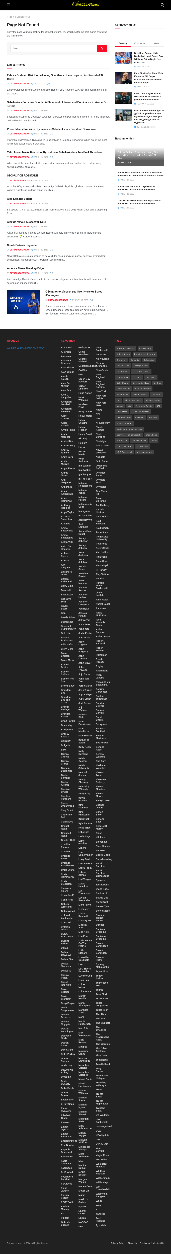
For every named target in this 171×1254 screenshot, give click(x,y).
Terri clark (101, 994)
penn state (102, 532)
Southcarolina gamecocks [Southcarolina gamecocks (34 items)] (129, 435)
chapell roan (65, 827)
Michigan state (83, 1120)
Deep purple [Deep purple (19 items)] (123, 377)
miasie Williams (83, 1092)
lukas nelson (82, 985)
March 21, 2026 (39, 250)
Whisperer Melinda (101, 1165)
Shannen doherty (101, 780)
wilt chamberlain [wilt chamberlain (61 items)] (144, 452)
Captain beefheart (66, 769)
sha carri (101, 761)
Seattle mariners (101, 737)
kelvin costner (82, 759)
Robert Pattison (100, 630)
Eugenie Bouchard (66, 1151)
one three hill (101, 492)
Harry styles (85, 411)
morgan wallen (82, 1180)
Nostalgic (101, 441)
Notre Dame (102, 445)
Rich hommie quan (100, 622)
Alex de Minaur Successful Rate (26, 222)
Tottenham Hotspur (102, 1077)
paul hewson (100, 522)
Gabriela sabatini (65, 1223)
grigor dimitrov (83, 387)
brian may (66, 725)
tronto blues (99, 1095)
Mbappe (82, 1046)
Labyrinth (83, 832)
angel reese (68, 468)
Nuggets (100, 457)
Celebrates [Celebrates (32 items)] (148, 360)
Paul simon (102, 528)
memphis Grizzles (83, 1066)
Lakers (82, 847)
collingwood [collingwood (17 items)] (122, 371)
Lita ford (83, 936)
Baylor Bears (64, 607)
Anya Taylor (67, 512)
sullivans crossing (101, 937)
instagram (84, 511)
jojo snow (84, 674)
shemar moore (100, 795)
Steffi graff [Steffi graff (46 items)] (122, 441)
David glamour (66, 997)
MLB (80, 1161)
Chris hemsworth (67, 875)
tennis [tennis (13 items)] (154, 441)
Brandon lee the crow (66, 700)
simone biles (100, 820)
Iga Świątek (84, 474)
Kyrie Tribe (84, 827)
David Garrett (65, 990)
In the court (85, 478)
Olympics (101, 486)
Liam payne (85, 904)
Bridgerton (67, 729)
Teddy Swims (99, 977)
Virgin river (102, 1155)
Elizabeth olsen (66, 1116)
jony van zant (83, 680)
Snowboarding (104, 859)
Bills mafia (66, 644)
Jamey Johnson (83, 539)
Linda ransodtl (83, 914)
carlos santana (65, 776)
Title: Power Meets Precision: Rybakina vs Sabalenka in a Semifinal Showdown (55, 152)
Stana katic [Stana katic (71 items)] (151, 435)
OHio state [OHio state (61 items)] (122, 412)
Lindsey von (85, 920)
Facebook (66, 1168)
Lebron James (82, 873)
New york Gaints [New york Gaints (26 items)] (144, 406)
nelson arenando (101, 364)
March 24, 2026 (39, 180)
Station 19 (101, 893)
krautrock (84, 819)
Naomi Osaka (82, 1212)
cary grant (67, 810)
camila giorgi (65, 762)
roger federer (100, 649)
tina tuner (102, 1055)
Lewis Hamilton (83, 885)
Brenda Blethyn (65, 708)
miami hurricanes (84, 1085)
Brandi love (67, 685)
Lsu (80, 964)
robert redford (100, 642)
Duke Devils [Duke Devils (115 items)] (122, 383)
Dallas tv (66, 970)
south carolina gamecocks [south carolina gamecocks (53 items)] (129, 429)
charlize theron (65, 845)
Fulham (65, 1217)
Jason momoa (82, 582)
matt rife (83, 1028)
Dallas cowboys (66, 953)
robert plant (103, 636)
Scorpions (101, 724)
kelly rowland (83, 752)
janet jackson (83, 553)
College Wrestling (66, 905)
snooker (100, 850)
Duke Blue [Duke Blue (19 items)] (151, 377)
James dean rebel (85, 532)
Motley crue (85, 1186)
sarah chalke (100, 718)
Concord (66, 922)
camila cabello (65, 755)
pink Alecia (102, 561)
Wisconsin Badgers (102, 1195)
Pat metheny (103, 505)
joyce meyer (85, 694)
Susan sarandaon (102, 944)
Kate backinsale (84, 723)
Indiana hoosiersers (85, 484)
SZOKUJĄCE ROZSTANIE (22, 175)
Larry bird (84, 859)
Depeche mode (66, 1037)
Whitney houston (100, 1172)
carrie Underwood (67, 804)
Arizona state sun (66, 518)
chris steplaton (66, 882)
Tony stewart (100, 1069)
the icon (101, 1018)
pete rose (101, 543)
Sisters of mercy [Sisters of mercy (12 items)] (125, 423)
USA (98, 1130)
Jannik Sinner (82, 567)
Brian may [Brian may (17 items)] (122, 360)
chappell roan (66, 834)
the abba (101, 1014)
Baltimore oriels (66, 573)
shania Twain (100, 773)
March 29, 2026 (39, 111)
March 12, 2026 (39, 273)
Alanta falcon (64, 377)
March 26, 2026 (39, 134)
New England (100, 376)
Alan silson (67, 367)
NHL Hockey (103, 422)
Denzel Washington (67, 1030)
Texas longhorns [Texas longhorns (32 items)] (125, 446)
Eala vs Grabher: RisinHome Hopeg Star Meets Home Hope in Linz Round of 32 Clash (138, 155)
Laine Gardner (83, 842)
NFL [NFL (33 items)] (158, 406)
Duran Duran (64, 1094)
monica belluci (82, 1166)
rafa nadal (102, 599)
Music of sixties (83, 1200)
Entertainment (69, 1140)
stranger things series (101, 918)
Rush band (102, 670)
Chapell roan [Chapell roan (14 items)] (123, 366)
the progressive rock (102, 1037)
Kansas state (82, 716)
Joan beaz (84, 624)
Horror (82, 447)
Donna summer (65, 1059)
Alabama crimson (66, 362)
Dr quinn (66, 1077)
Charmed (66, 851)
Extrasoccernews (85, 5)
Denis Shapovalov (67, 1009)
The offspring (101, 1028)
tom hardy (102, 1059)
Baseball (66, 590)
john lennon (82, 657)
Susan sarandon (101, 951)
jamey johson (82, 546)
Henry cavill (85, 434)
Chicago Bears (65, 857)
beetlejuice (67, 621)
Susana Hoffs (100, 958)
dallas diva (67, 959)
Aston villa (67, 542)
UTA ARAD (102, 1143)
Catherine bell (66, 816)
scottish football (100, 730)
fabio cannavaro (67, 1162)
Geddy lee (84, 347)
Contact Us (158, 1243)
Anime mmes (64, 474)
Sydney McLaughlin (102, 965)
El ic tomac (67, 1104)
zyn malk (101, 1225)
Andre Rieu (67, 441)
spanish (100, 880)
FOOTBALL (67, 1202)
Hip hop (83, 438)
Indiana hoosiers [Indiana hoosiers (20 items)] (143, 389)
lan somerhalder (85, 853)
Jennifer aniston (83, 589)
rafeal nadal (103, 604)
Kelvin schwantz (83, 766)
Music (81, 1195)
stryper (100, 924)
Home (9, 17)
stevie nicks (103, 910)
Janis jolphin (82, 560)
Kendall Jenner (82, 773)
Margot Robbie (82, 997)
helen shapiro (82, 421)
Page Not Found (22, 17)
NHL (98, 418)
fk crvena (66, 1183)
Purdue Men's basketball (102, 586)
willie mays (102, 1182)
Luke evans (85, 991)
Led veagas (84, 879)
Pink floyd (102, 565)
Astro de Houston (66, 547)
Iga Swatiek (84, 470)
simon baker (99, 813)
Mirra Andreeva (83, 1155)
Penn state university (102, 538)
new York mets (101, 404)
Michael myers (82, 1106)
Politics (100, 578)
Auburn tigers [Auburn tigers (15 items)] (123, 354)
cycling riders (65, 942)
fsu (63, 1213)
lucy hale (84, 980)
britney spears (65, 735)
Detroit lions (64, 1044)
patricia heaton (100, 511)
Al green (66, 351)
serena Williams (100, 755)
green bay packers (84, 380)
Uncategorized (104, 1126)
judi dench (84, 703)
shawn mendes (100, 788)
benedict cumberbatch (68, 627)
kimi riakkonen (84, 813)
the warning (103, 1044)
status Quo (102, 897)
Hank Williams (83, 398)
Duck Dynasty (65, 1082)
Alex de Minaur (65, 384)
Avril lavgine (65, 566)
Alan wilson (67, 372)
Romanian (101, 655)
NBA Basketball (102, 348)
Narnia (82, 1217)
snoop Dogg (103, 854)
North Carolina (100, 435)
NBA (80, 1226)
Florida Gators (65, 1196)
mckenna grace (83, 1052)
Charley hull (68, 840)
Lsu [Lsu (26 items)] (118, 400)
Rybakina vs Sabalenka (103, 683)
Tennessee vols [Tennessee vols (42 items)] (138, 441)
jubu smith (84, 698)
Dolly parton (68, 1054)
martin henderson (84, 1022)
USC (98, 1139)
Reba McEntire (101, 614)
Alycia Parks (68, 429)
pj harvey (101, 569)
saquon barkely (100, 711)
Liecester (83, 909)
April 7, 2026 (38, 84)
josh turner (85, 690)
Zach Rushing (100, 1219)
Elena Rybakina (66, 1109)
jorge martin (85, 685)
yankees (100, 1213)
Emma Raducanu (66, 1135)
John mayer (85, 663)
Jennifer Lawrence (83, 603)
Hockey (82, 443)
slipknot (100, 837)
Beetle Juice (68, 617)
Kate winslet (85, 735)
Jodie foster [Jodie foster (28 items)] (122, 394)
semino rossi (100, 748)
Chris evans (67, 870)
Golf (80, 374)
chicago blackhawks (67, 864)
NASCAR (83, 1222)
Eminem (65, 1122)
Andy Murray (65, 462)
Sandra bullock (100, 704)
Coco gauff (67, 895)
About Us (132, 1243)
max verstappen (84, 1034)
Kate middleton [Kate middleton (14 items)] (140, 394)
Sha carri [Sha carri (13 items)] (153, 417)
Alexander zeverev (66, 410)
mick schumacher (85, 1127)
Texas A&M (102, 998)
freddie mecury (65, 1207)
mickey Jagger (82, 1134)
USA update (102, 1135)
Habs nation (85, 393)
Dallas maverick (66, 965)
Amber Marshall (65, 435)
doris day (66, 1065)
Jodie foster (85, 633)
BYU (63, 749)
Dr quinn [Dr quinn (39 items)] (137, 377)
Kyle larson (85, 823)
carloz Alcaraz (65, 783)
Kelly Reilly (84, 747)
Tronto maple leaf (102, 1102)
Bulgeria (65, 745)
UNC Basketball (102, 1120)
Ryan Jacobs (100, 676)
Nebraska (101, 354)
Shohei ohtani (100, 806)
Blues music (68, 660)
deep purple (68, 1003)
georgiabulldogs (87, 366)
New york (101, 391)
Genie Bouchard (83, 353)
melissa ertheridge (84, 1059)
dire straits (67, 1049)
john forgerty (83, 650)
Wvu (98, 1205)
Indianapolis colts (85, 505)
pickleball (101, 556)
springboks (102, 884)
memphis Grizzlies (83, 1073)
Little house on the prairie (85, 943)
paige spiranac (101, 499)
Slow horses (103, 846)
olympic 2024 (100, 481)
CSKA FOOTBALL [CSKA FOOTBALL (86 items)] (141, 371)
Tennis (99, 989)
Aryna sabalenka (66, 529)
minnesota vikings (84, 1148)
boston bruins (65, 666)
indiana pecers (82, 498)
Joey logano (82, 643)
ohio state (102, 461)
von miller (101, 1159)
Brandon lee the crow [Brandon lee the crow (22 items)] (144, 354)
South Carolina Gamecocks (102, 873)
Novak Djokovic (101, 451)
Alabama (66, 356)
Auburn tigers (65, 554)
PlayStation (102, 574)
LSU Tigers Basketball (84, 970)
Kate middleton (84, 730)
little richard (82, 951)
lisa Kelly (83, 931)
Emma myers (64, 1128)
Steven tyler (103, 906)
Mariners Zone (83, 1011)
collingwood (68, 911)
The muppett (103, 1023)
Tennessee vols (102, 984)
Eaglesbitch (67, 1099)
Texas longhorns (102, 1004)
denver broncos (65, 1016)
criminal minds (65, 928)
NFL (98, 414)
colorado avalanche (67, 916)
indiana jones (82, 491)
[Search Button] (102, 48)
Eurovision (67, 1156)
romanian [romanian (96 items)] (139, 417)
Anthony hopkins (65, 506)
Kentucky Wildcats (83, 788)
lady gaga (84, 836)
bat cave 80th (66, 600)
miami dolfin (85, 1079)
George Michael (82, 360)
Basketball (67, 594)
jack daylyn (85, 520)
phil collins (102, 552)
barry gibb (67, 586)
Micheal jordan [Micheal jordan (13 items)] (153, 400)
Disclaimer (145, 1243)
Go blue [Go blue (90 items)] (157, 383)
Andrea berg (68, 445)
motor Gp (83, 1190)
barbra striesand (66, 580)
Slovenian (101, 841)
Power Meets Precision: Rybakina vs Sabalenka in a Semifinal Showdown (52, 129)
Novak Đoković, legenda (22, 245)
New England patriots (100, 384)
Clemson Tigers (66, 889)
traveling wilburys (101, 1084)
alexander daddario (66, 403)
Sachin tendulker (101, 697)
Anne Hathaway (66, 499)
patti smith (102, 516)
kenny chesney (83, 780)
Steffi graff (102, 902)
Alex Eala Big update (19, 198)
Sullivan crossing (101, 930)
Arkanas (65, 523)
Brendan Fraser (65, 715)
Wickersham (103, 1178)
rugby (99, 666)
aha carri (66, 347)
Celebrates (67, 821)
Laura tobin (85, 868)
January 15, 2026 (79, 300)
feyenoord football (67, 1178)
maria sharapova (84, 1004)
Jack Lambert (83, 525)
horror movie (82, 453)
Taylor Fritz (102, 971)
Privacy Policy (118, 1243)
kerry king (84, 793)
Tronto (99, 1089)
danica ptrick (65, 976)
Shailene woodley (101, 766)
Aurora (65, 560)
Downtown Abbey (67, 1071)
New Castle (102, 370)
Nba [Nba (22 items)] (130, 406)
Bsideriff (65, 741)
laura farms (85, 863)
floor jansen (65, 1189)
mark (81, 1017)
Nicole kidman (100, 428)
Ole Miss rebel (101, 474)
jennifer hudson (83, 596)
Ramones (101, 608)
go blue (83, 370)
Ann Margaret (66, 481)
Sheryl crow (103, 800)
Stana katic (102, 889)
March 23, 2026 (39, 203)
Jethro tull (84, 620)
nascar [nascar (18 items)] (120, 406)
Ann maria (66, 486)
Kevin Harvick (82, 799)
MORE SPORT (82, 1173)
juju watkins (82, 708)
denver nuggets (65, 1023)
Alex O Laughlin (66, 396)
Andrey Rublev (65, 451)
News (99, 409)
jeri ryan (83, 608)
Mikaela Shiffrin (82, 1141)
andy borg (67, 457)
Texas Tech (102, 1010)
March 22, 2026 (39, 227)
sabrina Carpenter (101, 690)
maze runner (82, 1041)
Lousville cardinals (83, 958)
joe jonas (84, 637)
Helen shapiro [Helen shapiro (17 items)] (123, 389)
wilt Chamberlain (103, 1188)
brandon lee (66, 691)
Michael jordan (82, 1099)
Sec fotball (102, 742)
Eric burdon (67, 1145)
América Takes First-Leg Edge (25, 268)
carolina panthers (66, 797)
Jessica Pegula (82, 614)
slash (99, 833)
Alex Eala (66, 390)
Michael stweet (82, 1113)
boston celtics (65, 673)
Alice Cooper (65, 417)
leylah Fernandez (84, 899)
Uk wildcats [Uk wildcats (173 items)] (142, 446)
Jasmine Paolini (83, 575)
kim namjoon (83, 806)
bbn (63, 613)
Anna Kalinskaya (67, 492)
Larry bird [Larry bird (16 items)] (156, 394)
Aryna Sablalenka (67, 536)
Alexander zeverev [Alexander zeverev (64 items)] (126, 348)
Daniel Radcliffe (66, 983)
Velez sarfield (100, 1149)
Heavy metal (85, 415)
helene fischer (82, 428)
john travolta (83, 668)
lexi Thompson (84, 892)
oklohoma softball (101, 467)
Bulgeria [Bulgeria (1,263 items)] (135, 360)
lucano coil (85, 975)
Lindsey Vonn (82, 926)
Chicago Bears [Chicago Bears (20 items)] (141, 366)
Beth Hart (66, 633)
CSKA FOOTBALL (67, 935)
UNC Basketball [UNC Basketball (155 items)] (124, 452)
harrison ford (83, 405)
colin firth (67, 899)
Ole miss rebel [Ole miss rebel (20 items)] (124, 417)
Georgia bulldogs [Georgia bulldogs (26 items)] (141, 383)
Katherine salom (83, 741)
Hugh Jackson (83, 460)
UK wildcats (103, 1115)
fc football (67, 1172)
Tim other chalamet (101, 1049)
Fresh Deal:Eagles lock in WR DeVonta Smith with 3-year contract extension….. (148, 96)
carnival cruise (65, 790)
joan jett (83, 628)
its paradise (85, 515)
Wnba (99, 1200)
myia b (82, 1206)
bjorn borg (67, 649)
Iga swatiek (84, 465)
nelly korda (102, 358)
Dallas (64, 948)
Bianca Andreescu (67, 638)
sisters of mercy (101, 827)
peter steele (102, 548)
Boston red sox (67, 680)
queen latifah (100, 594)
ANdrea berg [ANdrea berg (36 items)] (145, 348)
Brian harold (68, 721)
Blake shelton (65, 654)
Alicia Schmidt (65, 424)
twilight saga (100, 1109)
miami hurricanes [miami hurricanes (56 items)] (133, 400)
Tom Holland (103, 1064)
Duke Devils (67, 1088)
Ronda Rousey (100, 660)
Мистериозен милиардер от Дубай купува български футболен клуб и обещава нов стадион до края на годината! (149, 116)
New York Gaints (101, 397)
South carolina (100, 865)
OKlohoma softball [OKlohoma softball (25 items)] (140, 412)
